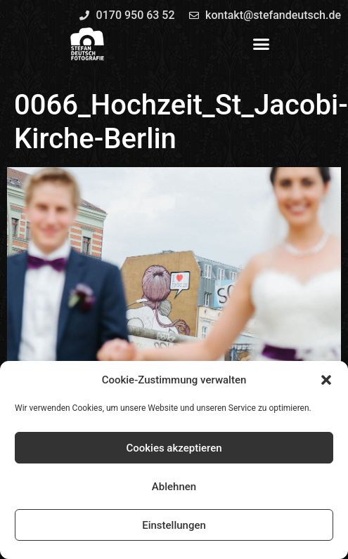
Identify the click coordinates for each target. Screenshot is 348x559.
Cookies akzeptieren (173, 448)
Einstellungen (174, 525)
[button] (326, 380)
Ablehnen (174, 486)
